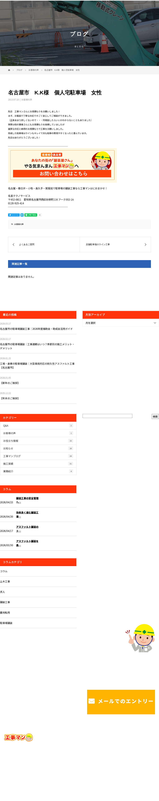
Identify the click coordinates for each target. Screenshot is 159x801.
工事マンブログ (38, 456)
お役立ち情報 (38, 441)
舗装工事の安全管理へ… (27, 500)
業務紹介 (38, 471)
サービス (98, 735)
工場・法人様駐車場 (141, 735)
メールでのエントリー (121, 701)
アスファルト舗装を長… (27, 543)
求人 (2, 592)
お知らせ (38, 448)
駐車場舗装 (6, 623)
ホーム (83, 735)
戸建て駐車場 (116, 735)
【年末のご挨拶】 (10, 398)
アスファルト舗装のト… (27, 529)
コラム (3, 571)
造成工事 (82, 743)
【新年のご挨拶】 (10, 383)
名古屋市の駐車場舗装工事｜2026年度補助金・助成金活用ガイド (36, 329)
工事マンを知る (117, 743)
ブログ (135, 743)
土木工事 (5, 581)
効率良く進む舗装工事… (27, 514)
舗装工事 (5, 602)
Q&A (38, 425)
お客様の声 (26, 99)
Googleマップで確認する (20, 759)
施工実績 (38, 463)
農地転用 (5, 612)
